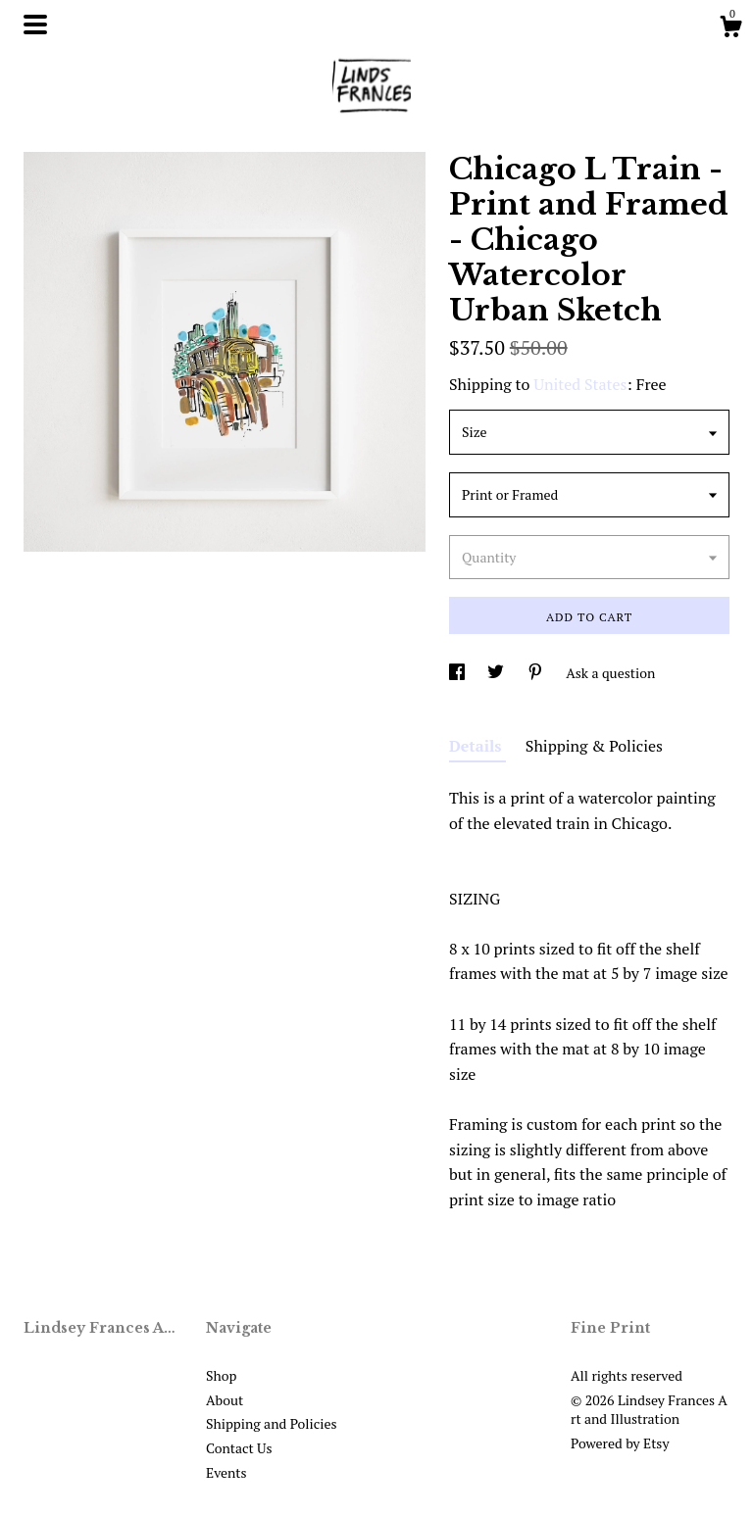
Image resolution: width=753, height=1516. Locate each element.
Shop (221, 1375)
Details (477, 746)
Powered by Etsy (620, 1443)
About (224, 1400)
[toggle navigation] (35, 24)
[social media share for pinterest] (536, 672)
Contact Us (239, 1448)
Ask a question (610, 672)
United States (580, 384)
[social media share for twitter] (497, 672)
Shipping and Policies (271, 1423)
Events (226, 1472)
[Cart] (730, 29)
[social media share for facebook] (458, 672)
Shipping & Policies (594, 746)
